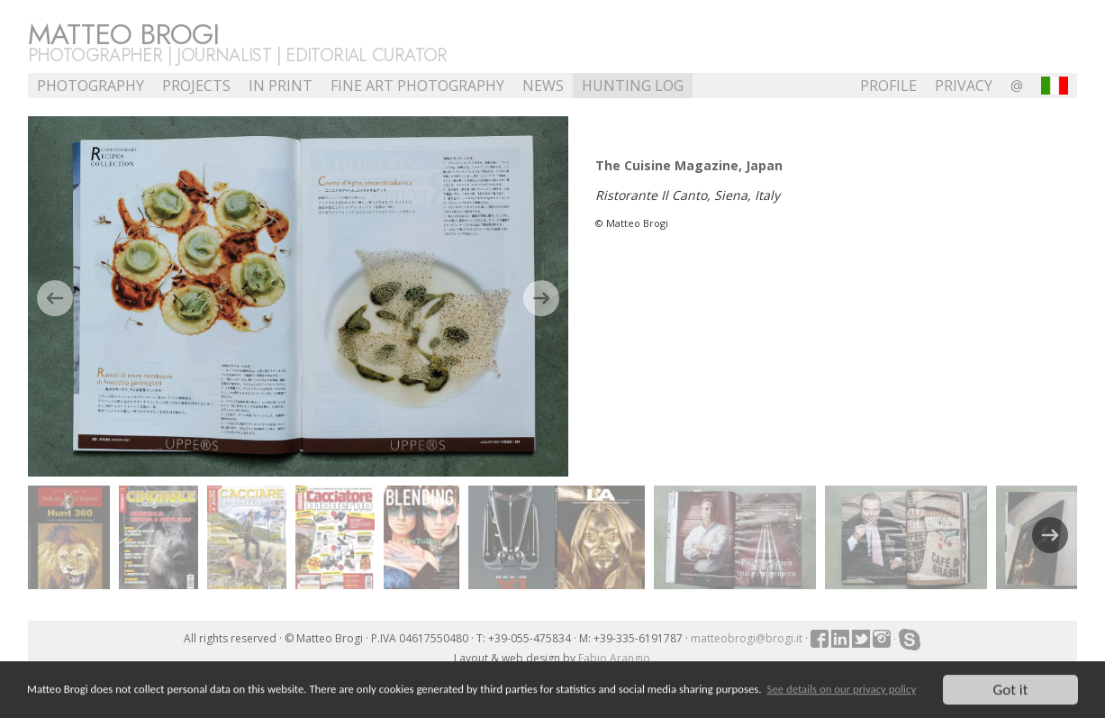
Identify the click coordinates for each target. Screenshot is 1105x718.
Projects (196, 85)
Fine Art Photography (417, 85)
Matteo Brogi (123, 34)
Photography (90, 85)
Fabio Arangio (614, 658)
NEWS (543, 85)
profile (888, 85)
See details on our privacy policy (842, 690)
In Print (280, 85)
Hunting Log (633, 85)
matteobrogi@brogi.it (746, 638)
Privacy (963, 85)
